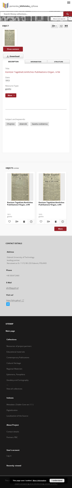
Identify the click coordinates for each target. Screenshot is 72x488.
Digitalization (12, 410)
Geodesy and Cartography (18, 380)
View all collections (14, 388)
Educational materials (16, 352)
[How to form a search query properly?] (70, 19)
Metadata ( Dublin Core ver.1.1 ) (20, 404)
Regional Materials (14, 369)
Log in (9, 455)
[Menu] (68, 2)
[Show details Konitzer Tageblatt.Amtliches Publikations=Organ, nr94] (30, 222)
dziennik (23, 124)
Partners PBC (12, 437)
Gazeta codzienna (40, 124)
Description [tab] (13, 62)
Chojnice (10, 124)
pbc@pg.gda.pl (12, 288)
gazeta (8, 89)
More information (39, 480)
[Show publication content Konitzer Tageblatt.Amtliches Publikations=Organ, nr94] (24, 222)
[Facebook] (8, 304)
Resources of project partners (19, 346)
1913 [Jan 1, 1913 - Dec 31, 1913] (7, 80)
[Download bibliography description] (16, 222)
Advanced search (59, 19)
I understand (57, 481)
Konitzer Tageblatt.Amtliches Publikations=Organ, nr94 (20, 203)
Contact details (13, 431)
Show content (13, 49)
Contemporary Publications (18, 357)
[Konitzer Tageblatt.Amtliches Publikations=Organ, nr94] (9, 38)
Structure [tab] (58, 62)
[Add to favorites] (61, 26)
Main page (10, 331)
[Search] (67, 13)
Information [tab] (36, 62)
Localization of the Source (17, 416)
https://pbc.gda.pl (15, 300)
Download (12, 56)
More (60, 229)
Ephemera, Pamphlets (16, 374)
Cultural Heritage (14, 363)
